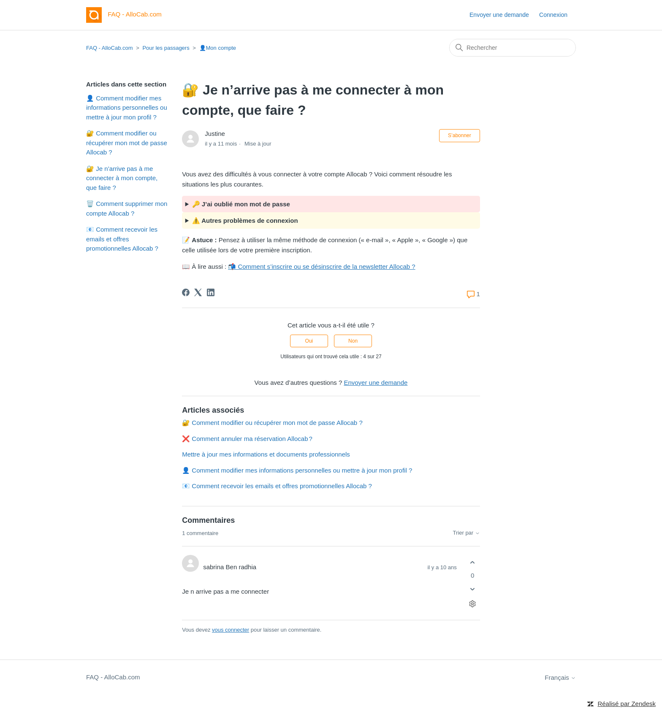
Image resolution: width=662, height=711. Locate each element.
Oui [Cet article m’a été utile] (309, 341)
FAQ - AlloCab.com (109, 48)
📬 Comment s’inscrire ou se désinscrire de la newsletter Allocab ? (321, 266)
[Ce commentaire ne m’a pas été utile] (472, 589)
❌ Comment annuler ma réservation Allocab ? (247, 438)
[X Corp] (198, 292)
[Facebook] (186, 292)
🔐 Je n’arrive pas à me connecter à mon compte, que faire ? (121, 178)
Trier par (466, 533)
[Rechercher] (512, 47)
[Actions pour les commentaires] (472, 604)
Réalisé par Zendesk (626, 703)
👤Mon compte (217, 48)
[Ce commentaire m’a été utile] (472, 562)
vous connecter (230, 630)
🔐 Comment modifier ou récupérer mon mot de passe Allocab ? (126, 143)
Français (560, 677)
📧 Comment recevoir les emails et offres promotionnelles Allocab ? (122, 239)
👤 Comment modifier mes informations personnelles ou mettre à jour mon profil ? (126, 108)
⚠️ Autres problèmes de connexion (245, 220)
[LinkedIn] (210, 292)
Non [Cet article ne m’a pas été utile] (353, 341)
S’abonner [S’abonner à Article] (459, 135)
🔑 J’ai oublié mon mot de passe (241, 204)
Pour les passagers (165, 48)
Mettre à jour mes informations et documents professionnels (266, 454)
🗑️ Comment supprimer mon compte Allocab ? (126, 208)
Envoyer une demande (499, 14)
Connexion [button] (553, 14)
